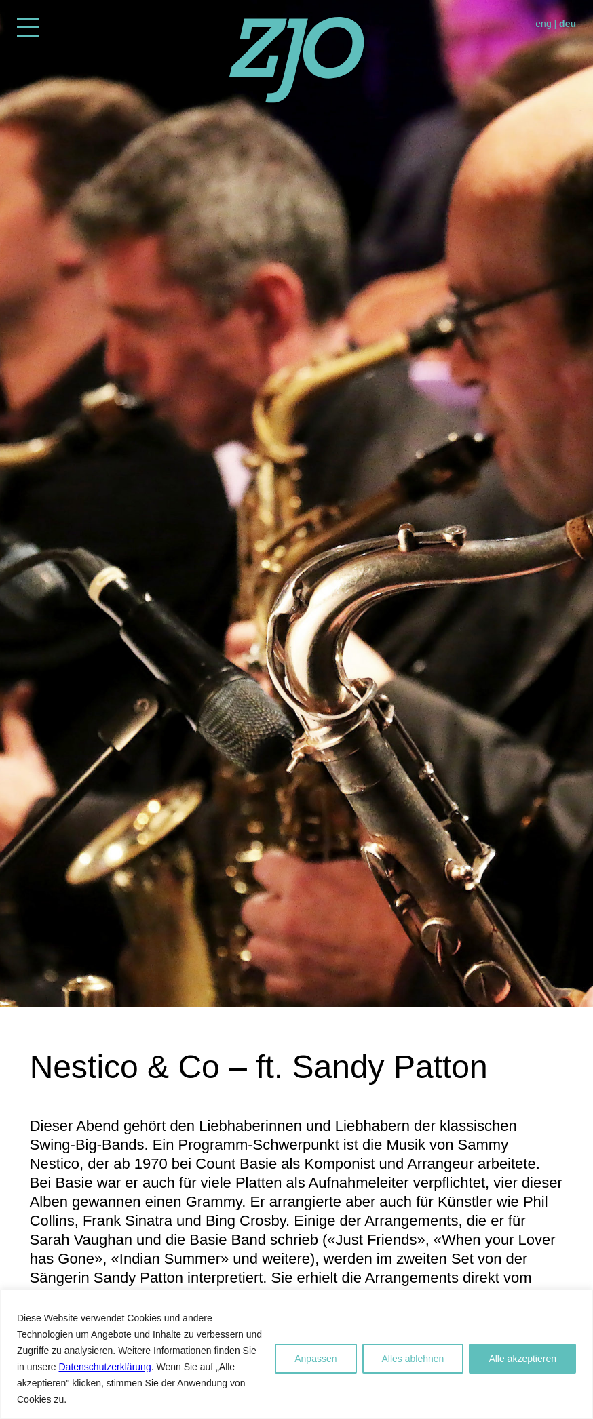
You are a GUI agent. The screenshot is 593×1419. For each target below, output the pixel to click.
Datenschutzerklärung (104, 1366)
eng (543, 23)
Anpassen (315, 1358)
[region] (296, 1354)
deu (567, 23)
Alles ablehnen (413, 1358)
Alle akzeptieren (522, 1358)
